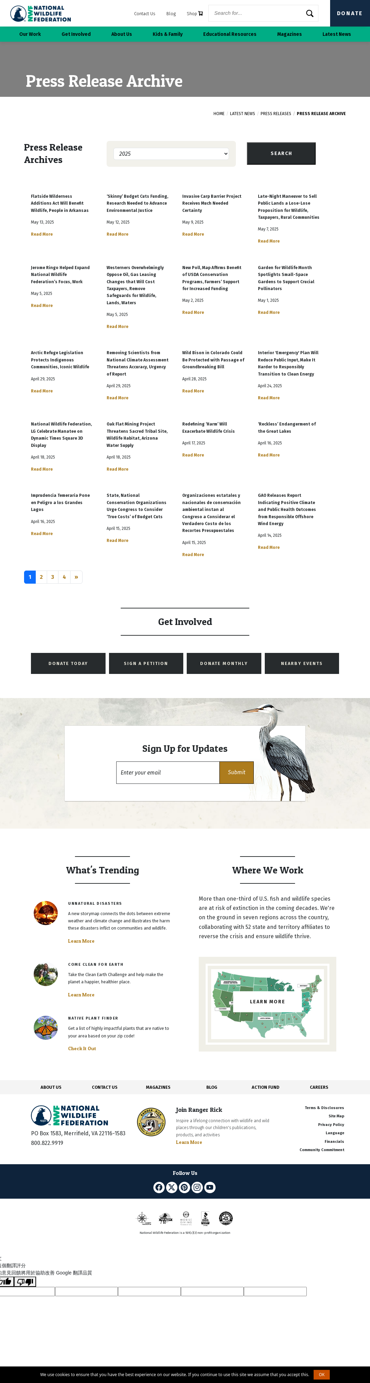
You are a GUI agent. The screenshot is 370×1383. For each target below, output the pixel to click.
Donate (350, 13)
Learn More (81, 941)
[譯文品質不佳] (25, 1282)
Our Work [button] (30, 34)
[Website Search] (263, 13)
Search (281, 153)
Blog (171, 13)
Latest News (242, 113)
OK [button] (322, 1374)
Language (335, 1133)
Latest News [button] (337, 34)
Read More (42, 234)
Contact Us (144, 13)
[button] (236, 772)
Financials (334, 1141)
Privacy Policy (331, 1125)
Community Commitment (322, 1150)
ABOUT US (51, 1087)
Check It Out (82, 1048)
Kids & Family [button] (168, 34)
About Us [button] (121, 34)
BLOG (211, 1087)
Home (219, 113)
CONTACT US (105, 1087)
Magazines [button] (289, 34)
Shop (195, 13)
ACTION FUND (265, 1087)
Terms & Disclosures (324, 1108)
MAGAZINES (158, 1087)
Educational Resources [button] (230, 34)
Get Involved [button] (76, 34)
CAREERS (319, 1087)
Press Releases (276, 113)
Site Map (336, 1116)
